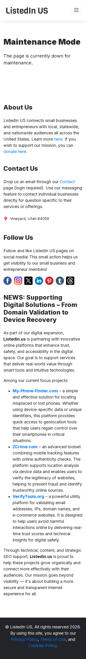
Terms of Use (53, 639)
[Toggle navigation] (76, 10)
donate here (14, 151)
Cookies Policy (42, 645)
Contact (67, 181)
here (58, 139)
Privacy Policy (24, 639)
